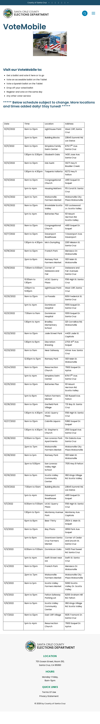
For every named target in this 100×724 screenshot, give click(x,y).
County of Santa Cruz (62, 2)
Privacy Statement (49, 696)
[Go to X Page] (84, 2)
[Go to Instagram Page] (80, 2)
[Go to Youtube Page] (87, 2)
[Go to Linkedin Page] (90, 2)
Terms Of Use (49, 692)
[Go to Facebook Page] (77, 2)
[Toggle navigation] (92, 13)
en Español (9, 3)
